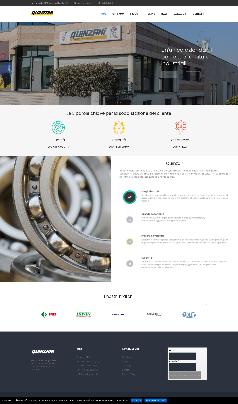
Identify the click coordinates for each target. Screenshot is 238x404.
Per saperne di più (155, 400)
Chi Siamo (127, 357)
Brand (125, 361)
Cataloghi (126, 365)
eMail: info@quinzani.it (87, 374)
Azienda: (174, 361)
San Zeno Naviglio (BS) (87, 361)
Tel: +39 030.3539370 (87, 365)
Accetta (136, 400)
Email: (173, 350)
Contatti (126, 369)
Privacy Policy (128, 374)
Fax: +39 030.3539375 (87, 369)
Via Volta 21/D (83, 357)
